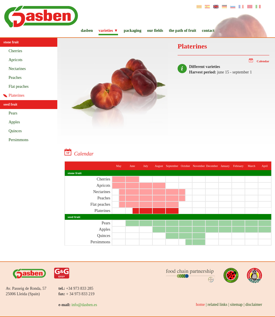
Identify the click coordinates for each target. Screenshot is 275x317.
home (200, 304)
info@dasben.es (84, 305)
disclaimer (253, 304)
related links (217, 304)
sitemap (236, 304)
